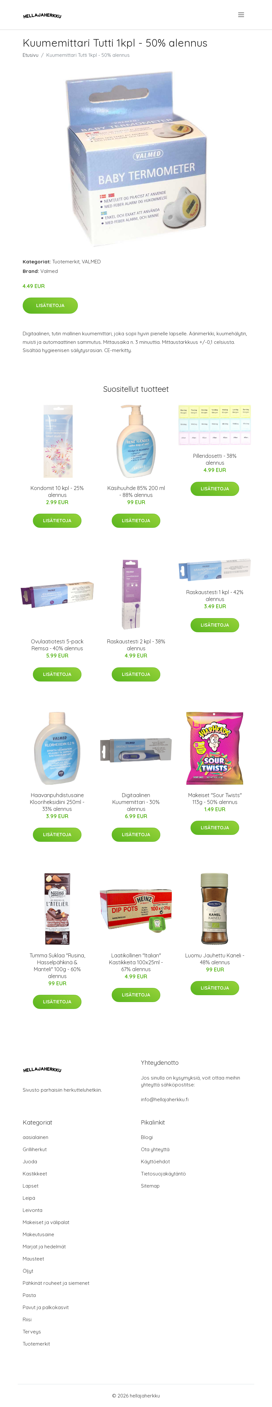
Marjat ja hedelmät (44, 1246)
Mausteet (33, 1259)
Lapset (30, 1186)
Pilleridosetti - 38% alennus (215, 459)
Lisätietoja (50, 305)
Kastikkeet (35, 1174)
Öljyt (28, 1271)
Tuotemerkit (65, 261)
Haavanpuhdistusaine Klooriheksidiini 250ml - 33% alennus (57, 802)
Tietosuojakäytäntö (163, 1174)
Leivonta (32, 1210)
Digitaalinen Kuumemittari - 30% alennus (136, 802)
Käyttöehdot (155, 1161)
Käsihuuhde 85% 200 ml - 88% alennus (136, 491)
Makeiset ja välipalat (46, 1222)
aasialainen (35, 1137)
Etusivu (30, 55)
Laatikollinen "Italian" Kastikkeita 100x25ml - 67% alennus (136, 962)
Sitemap (150, 1186)
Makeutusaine (38, 1234)
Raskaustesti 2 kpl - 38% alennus (136, 645)
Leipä (29, 1198)
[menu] (241, 15)
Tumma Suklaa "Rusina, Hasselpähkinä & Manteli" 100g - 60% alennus (57, 965)
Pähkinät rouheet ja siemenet (56, 1283)
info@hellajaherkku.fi (165, 1099)
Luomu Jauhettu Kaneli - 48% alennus (214, 959)
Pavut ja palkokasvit (46, 1307)
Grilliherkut (35, 1149)
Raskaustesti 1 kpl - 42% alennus (214, 595)
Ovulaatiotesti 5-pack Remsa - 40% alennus (57, 645)
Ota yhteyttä (155, 1149)
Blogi (147, 1137)
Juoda (30, 1161)
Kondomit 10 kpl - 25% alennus (57, 491)
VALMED (91, 261)
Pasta (29, 1295)
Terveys (32, 1332)
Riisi (27, 1319)
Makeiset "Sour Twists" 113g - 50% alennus (215, 798)
